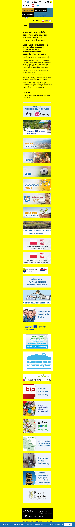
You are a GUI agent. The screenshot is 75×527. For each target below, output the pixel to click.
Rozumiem (68, 524)
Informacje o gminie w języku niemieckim (46, 21)
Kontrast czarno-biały (48, 2)
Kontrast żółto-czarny (51, 2)
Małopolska (34, 516)
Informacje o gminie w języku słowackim (43, 21)
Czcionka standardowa (26, 5)
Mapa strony (36, 20)
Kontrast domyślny (45, 2)
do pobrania (37, 95)
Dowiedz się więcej (57, 524)
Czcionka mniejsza (24, 5)
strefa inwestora (27, 14)
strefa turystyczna (40, 10)
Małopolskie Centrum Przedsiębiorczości (46, 512)
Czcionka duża (29, 5)
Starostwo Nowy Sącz (28, 511)
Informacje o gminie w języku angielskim (50, 21)
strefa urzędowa (27, 10)
